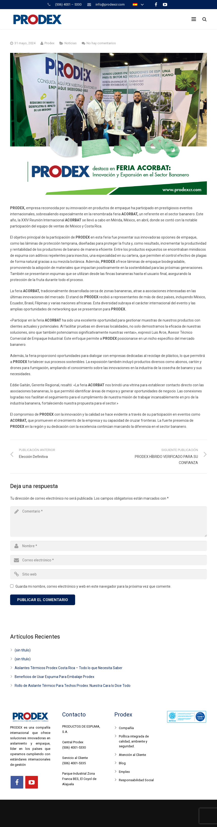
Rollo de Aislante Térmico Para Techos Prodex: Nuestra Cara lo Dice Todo (73, 686)
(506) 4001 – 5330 (68, 4)
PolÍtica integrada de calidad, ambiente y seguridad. (134, 741)
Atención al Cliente (132, 755)
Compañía (126, 728)
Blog (122, 763)
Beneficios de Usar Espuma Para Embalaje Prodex (54, 677)
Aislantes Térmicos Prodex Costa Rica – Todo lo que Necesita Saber (68, 668)
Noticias (70, 43)
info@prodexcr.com (110, 4)
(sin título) (23, 650)
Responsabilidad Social (136, 780)
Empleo (124, 772)
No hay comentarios (101, 43)
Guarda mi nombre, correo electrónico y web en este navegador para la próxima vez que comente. (93, 586)
